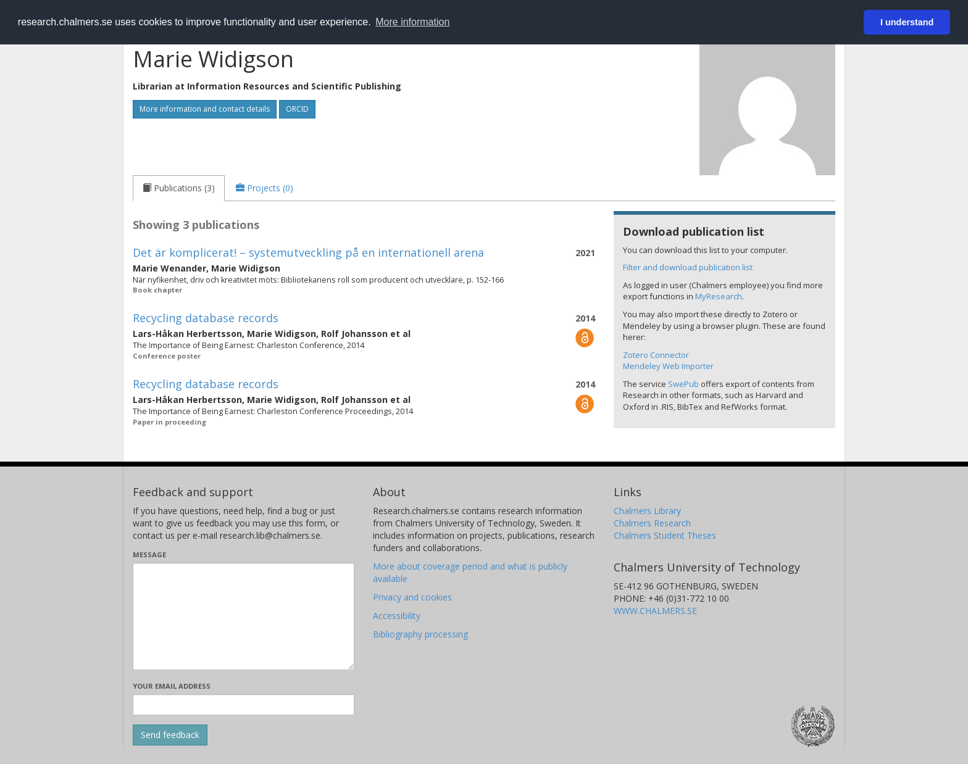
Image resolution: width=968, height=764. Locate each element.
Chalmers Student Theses (665, 535)
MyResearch (718, 296)
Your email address (172, 686)
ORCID (297, 109)
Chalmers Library (647, 511)
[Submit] (170, 735)
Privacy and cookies (412, 597)
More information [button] (412, 22)
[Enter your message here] (243, 616)
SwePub (683, 383)
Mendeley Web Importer (668, 366)
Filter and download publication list (688, 267)
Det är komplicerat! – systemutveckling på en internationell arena (308, 252)
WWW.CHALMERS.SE (655, 611)
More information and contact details (205, 109)
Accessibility (396, 615)
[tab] (179, 188)
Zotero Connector (656, 354)
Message (149, 554)
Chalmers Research (652, 523)
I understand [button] (906, 22)
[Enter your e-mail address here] (243, 704)
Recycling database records (205, 317)
